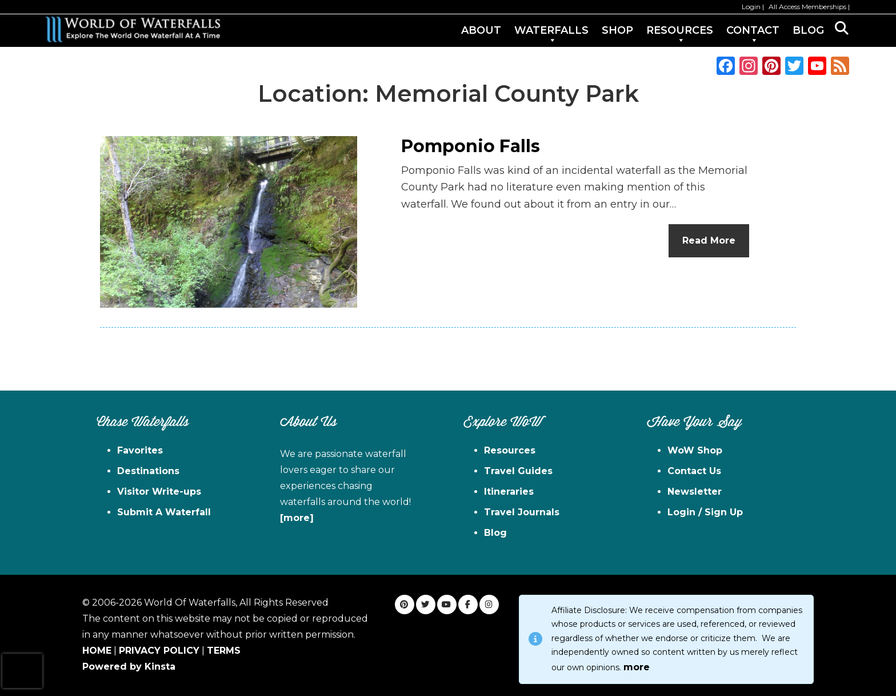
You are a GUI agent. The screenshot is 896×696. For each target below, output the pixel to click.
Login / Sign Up (705, 512)
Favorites (140, 450)
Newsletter (694, 491)
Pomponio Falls (470, 146)
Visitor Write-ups (159, 491)
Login (751, 6)
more (636, 667)
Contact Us (694, 471)
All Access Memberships (807, 6)
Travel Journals (521, 512)
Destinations (148, 471)
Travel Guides (518, 471)
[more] (297, 517)
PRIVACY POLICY (159, 650)
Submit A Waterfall (164, 512)
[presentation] (22, 671)
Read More (708, 240)
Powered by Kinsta (128, 666)
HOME (96, 650)
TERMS (224, 650)
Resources (509, 450)
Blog (495, 532)
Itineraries (509, 491)
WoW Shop (694, 450)
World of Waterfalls (133, 29)
